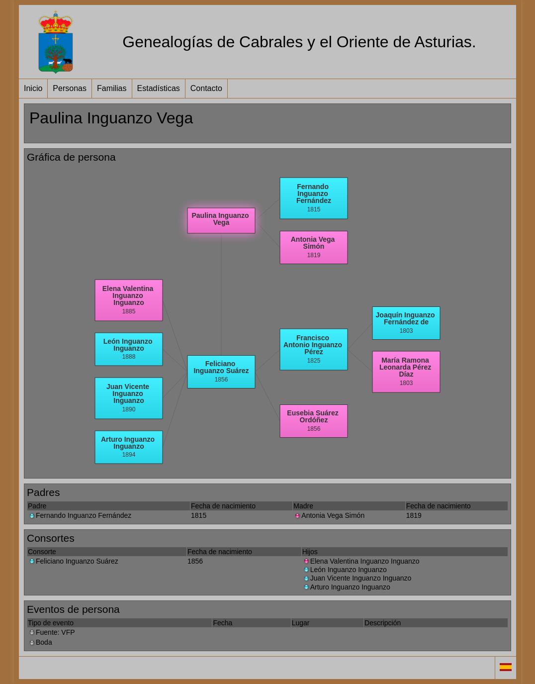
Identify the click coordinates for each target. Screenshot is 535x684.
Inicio (33, 88)
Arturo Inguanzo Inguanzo (346, 587)
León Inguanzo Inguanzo (344, 570)
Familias (112, 88)
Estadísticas (158, 88)
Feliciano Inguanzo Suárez (73, 561)
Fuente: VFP (51, 632)
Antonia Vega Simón (328, 515)
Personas (70, 88)
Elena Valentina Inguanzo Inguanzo (361, 561)
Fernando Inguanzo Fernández (79, 515)
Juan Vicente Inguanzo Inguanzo (357, 578)
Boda (40, 642)
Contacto (206, 88)
